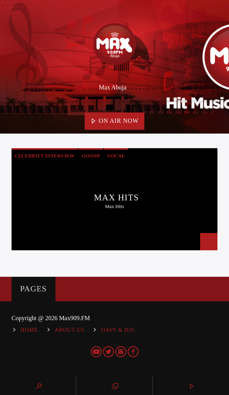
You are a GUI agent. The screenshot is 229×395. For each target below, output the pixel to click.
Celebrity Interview (45, 156)
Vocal (116, 156)
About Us (69, 330)
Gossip (91, 156)
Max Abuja (113, 87)
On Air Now (114, 121)
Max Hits (116, 197)
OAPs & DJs (117, 330)
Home (29, 330)
